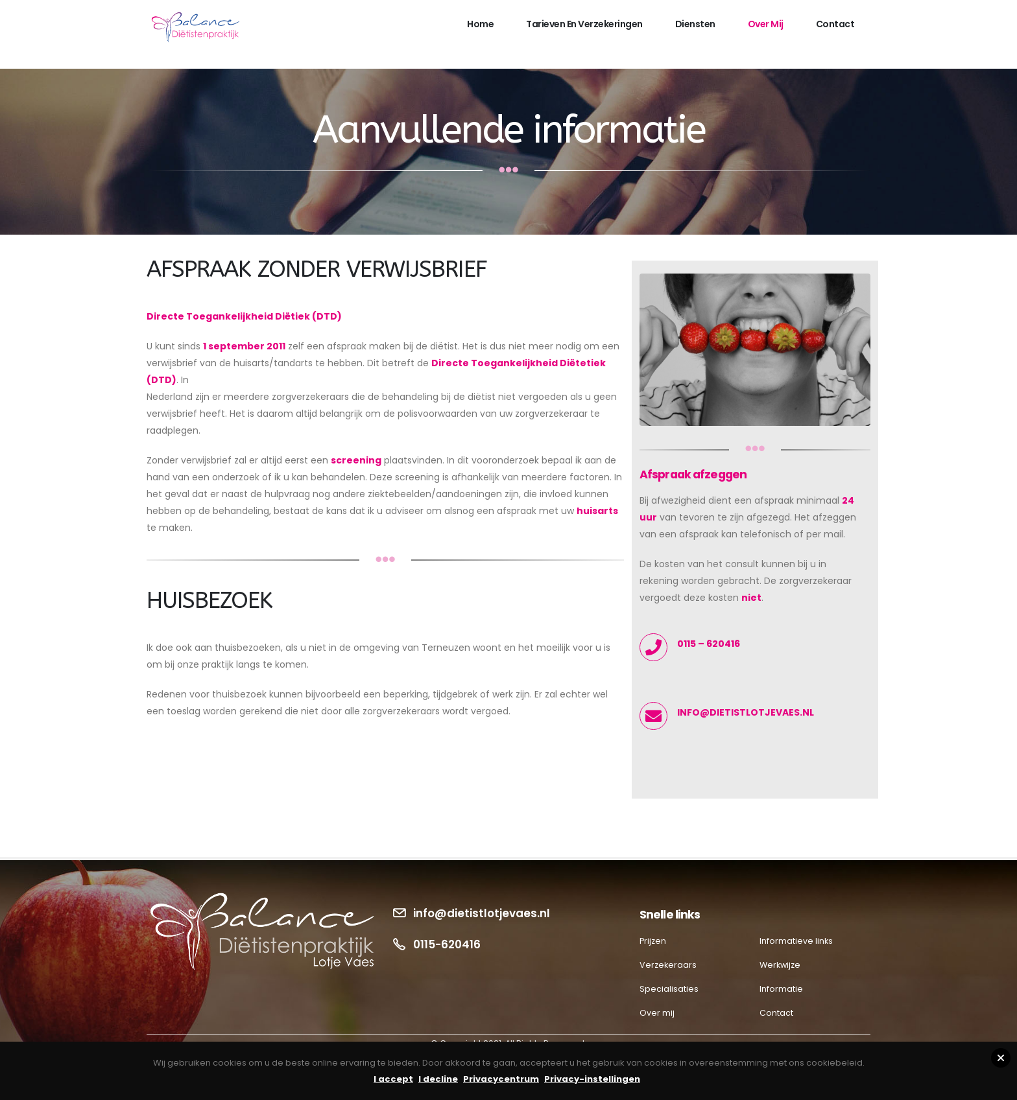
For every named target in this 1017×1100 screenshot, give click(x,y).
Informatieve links (796, 940)
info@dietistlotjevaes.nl (481, 913)
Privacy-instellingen (592, 1079)
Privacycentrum (501, 1079)
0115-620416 (447, 944)
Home (480, 24)
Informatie (781, 988)
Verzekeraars (668, 964)
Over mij (766, 24)
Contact (835, 24)
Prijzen (653, 940)
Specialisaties (669, 988)
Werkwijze (780, 964)
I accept (393, 1079)
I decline (438, 1079)
